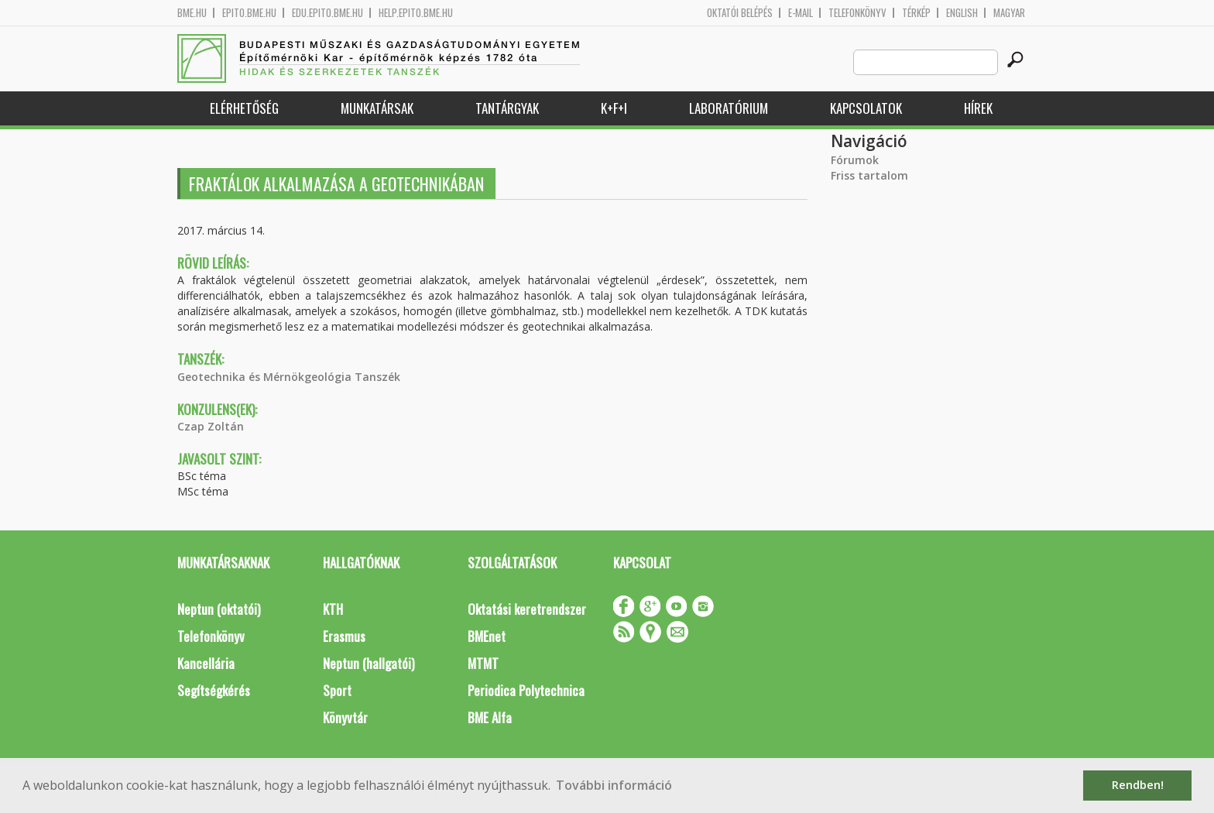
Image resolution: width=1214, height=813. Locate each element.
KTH (333, 609)
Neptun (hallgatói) (368, 663)
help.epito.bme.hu (416, 13)
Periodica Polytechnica (526, 690)
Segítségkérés (213, 690)
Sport (337, 690)
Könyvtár (345, 717)
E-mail (800, 13)
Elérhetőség (244, 108)
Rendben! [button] (1138, 784)
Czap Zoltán (210, 426)
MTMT (483, 663)
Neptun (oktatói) (218, 609)
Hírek (978, 108)
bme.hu (192, 13)
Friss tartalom (869, 175)
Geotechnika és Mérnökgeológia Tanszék (288, 376)
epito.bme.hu (249, 13)
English (962, 13)
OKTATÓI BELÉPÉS (740, 13)
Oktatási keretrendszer (527, 609)
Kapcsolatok (866, 108)
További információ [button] (614, 785)
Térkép (916, 13)
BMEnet (487, 636)
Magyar (1009, 13)
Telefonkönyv (857, 13)
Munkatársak (377, 108)
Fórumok (855, 160)
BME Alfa (490, 717)
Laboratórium (728, 108)
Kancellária (206, 663)
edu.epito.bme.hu (327, 13)
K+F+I (614, 108)
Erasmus (344, 636)
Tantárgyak (507, 108)
